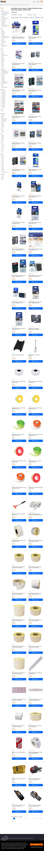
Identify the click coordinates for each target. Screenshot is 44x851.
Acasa (1, 4)
